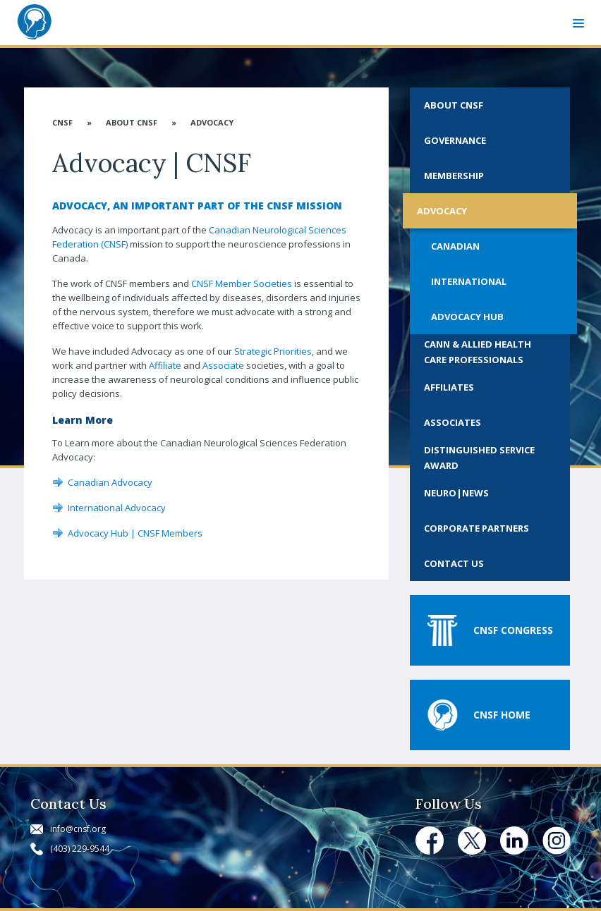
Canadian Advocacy (110, 482)
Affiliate (165, 365)
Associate (223, 365)
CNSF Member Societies (241, 283)
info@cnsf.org (78, 829)
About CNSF (131, 122)
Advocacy (211, 122)
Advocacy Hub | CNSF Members (135, 533)
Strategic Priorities (273, 351)
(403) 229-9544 (79, 849)
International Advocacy (117, 507)
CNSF (62, 122)
